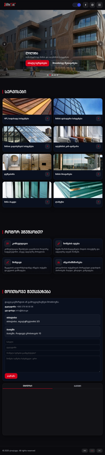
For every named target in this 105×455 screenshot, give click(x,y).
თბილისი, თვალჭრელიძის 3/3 (23, 321)
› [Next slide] (100, 44)
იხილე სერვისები (37, 63)
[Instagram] (92, 5)
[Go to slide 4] (55, 75)
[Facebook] (85, 5)
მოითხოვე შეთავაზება (64, 63)
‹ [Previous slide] (4, 44)
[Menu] (100, 5)
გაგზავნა (11, 376)
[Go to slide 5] (57, 75)
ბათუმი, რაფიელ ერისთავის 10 (24, 333)
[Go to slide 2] (50, 75)
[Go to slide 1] (47, 75)
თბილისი (27, 386)
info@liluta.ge (22, 311)
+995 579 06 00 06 (25, 307)
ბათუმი (77, 386)
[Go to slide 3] (52, 75)
